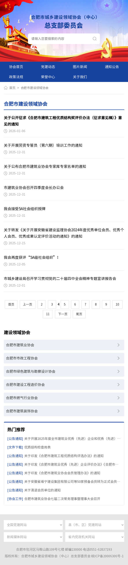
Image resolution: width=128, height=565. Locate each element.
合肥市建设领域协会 (34, 87)
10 (117, 304)
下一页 (62, 314)
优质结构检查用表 (29, 447)
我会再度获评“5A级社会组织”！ (32, 257)
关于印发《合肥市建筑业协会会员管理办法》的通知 (53, 473)
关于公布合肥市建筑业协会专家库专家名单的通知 (45, 166)
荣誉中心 (48, 77)
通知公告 (112, 67)
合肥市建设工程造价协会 (25, 384)
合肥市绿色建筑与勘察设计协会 (30, 371)
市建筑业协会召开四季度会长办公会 (34, 187)
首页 (12, 87)
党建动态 (48, 67)
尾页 (79, 314)
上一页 (27, 304)
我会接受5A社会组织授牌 (24, 209)
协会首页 (16, 67)
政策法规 (16, 77)
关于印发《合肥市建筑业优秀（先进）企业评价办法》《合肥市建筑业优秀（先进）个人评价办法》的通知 (64, 464)
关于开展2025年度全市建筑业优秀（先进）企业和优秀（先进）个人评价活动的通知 (64, 438)
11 (48, 314)
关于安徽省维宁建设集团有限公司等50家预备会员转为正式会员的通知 (64, 481)
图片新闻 (80, 67)
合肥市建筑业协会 (20, 345)
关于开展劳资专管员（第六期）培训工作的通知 (43, 145)
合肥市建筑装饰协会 (22, 411)
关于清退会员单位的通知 (34, 490)
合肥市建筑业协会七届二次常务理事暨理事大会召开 (53, 499)
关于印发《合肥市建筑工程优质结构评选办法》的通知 (55, 456)
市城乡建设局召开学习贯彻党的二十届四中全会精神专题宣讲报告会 (60, 278)
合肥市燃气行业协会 (22, 398)
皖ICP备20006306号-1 (107, 556)
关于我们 (80, 77)
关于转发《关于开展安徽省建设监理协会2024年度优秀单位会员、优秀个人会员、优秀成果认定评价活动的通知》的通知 (64, 233)
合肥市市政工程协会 (22, 358)
